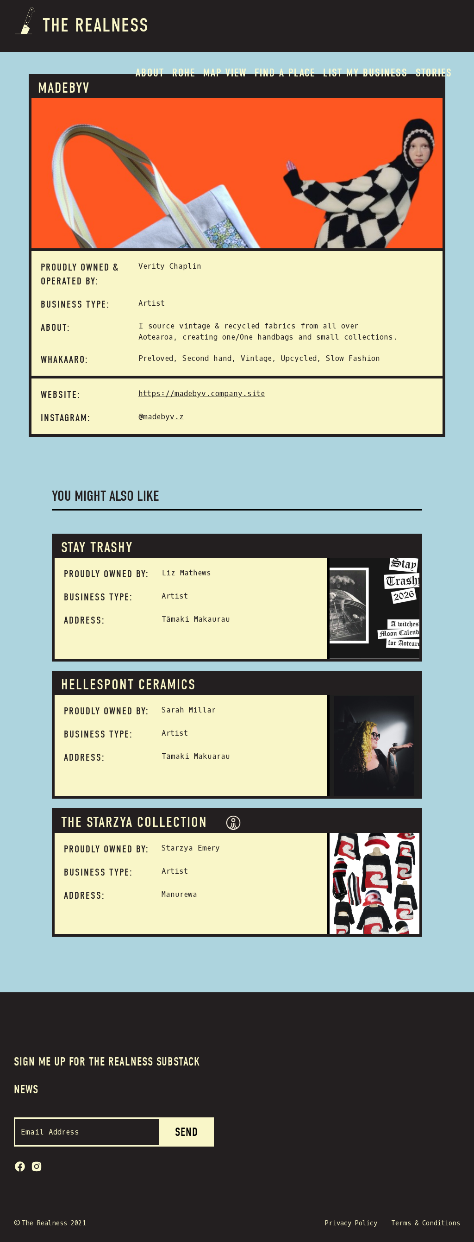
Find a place (285, 72)
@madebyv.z (161, 417)
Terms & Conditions (425, 1223)
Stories (434, 72)
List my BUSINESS (365, 72)
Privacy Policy (351, 1223)
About (150, 72)
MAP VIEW (225, 72)
